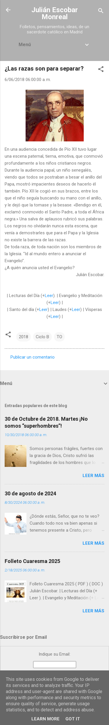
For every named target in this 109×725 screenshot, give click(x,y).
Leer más (93, 475)
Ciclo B (42, 336)
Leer (49, 295)
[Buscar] (100, 12)
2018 (23, 336)
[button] (100, 70)
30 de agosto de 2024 (30, 493)
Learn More (45, 719)
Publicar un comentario (32, 357)
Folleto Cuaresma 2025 (32, 561)
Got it (72, 719)
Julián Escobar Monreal (54, 13)
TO (59, 336)
